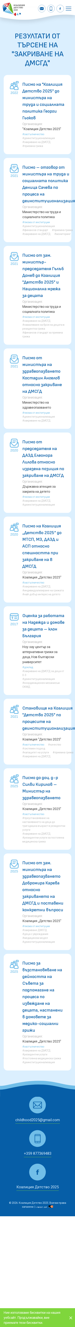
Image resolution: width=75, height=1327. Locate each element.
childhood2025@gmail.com (37, 1120)
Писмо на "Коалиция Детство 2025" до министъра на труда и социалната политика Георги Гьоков (43, 101)
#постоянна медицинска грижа (41, 1058)
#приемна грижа (32, 145)
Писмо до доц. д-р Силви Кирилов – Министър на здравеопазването (41, 788)
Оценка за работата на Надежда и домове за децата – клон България (43, 626)
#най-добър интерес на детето (41, 594)
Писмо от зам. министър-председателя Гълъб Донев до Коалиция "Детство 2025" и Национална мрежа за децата (43, 275)
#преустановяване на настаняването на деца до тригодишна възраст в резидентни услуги (43, 824)
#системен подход (33, 748)
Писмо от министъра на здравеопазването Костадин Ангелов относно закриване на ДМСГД (42, 374)
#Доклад (27, 667)
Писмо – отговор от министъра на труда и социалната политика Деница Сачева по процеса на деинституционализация (48, 184)
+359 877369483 (37, 1153)
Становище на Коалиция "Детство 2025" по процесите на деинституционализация (48, 718)
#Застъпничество (33, 134)
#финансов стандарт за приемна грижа (42, 334)
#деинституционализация (38, 138)
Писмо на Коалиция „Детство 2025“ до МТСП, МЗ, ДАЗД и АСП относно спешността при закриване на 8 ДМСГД (42, 546)
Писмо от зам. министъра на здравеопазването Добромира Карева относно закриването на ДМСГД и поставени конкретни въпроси (42, 886)
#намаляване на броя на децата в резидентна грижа (43, 326)
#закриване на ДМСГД (36, 142)
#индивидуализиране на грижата (43, 590)
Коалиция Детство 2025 (37, 1187)
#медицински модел (35, 937)
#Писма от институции (36, 222)
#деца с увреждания (35, 934)
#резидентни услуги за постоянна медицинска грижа (43, 839)
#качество (54, 744)
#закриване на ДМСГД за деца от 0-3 (43, 673)
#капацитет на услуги (35, 752)
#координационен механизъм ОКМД (41, 684)
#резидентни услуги (34, 1054)
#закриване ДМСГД (34, 930)
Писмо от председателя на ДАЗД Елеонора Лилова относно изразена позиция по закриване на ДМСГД (43, 458)
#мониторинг (62, 233)
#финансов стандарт (35, 230)
